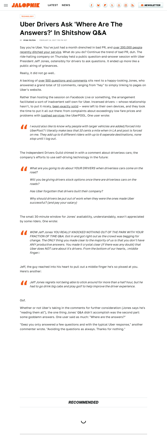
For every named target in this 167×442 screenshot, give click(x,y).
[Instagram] (125, 5)
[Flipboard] (105, 5)
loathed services (53, 115)
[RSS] (132, 5)
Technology (27, 16)
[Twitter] (112, 5)
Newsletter (150, 5)
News (66, 5)
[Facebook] (91, 5)
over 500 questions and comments (62, 80)
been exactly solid (65, 106)
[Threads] (118, 5)
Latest (53, 5)
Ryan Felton (29, 40)
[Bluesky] (98, 5)
